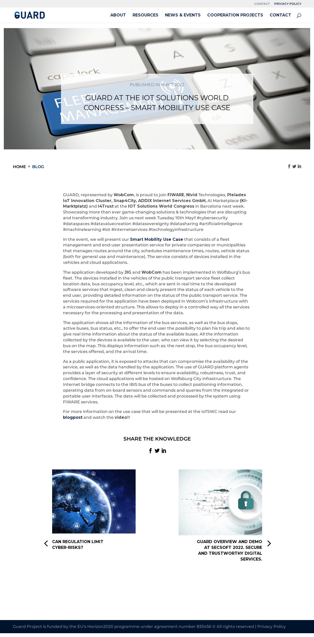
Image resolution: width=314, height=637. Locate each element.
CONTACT (262, 4)
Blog (38, 166)
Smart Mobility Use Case (156, 239)
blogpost (72, 417)
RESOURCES (145, 15)
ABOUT (118, 15)
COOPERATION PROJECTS (235, 15)
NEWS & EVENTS (183, 15)
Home (19, 166)
